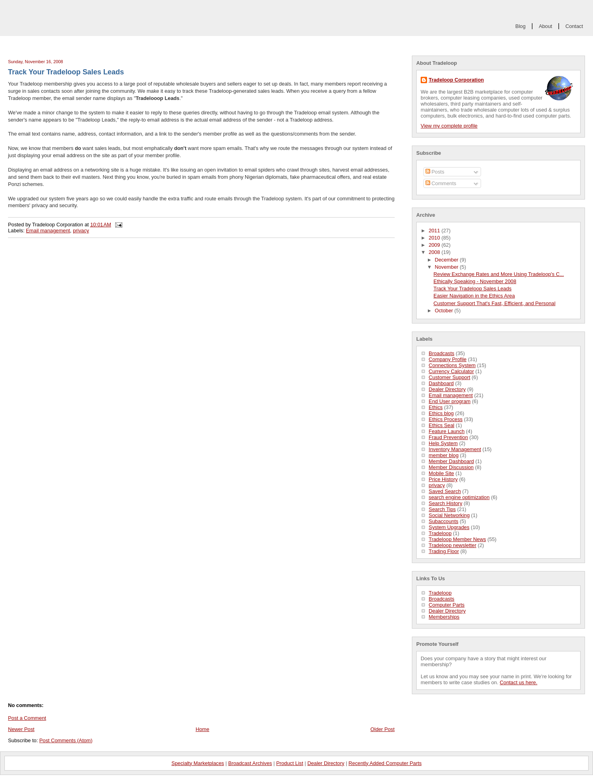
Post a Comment (27, 718)
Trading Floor (444, 551)
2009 (435, 245)
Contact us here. (518, 682)
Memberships (444, 617)
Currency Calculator (451, 371)
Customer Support (449, 377)
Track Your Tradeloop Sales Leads (472, 289)
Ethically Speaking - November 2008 (474, 281)
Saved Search (445, 491)
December (447, 260)
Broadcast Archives (250, 763)
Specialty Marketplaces (198, 763)
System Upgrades (449, 527)
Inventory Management (455, 449)
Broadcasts (441, 353)
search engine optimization (459, 497)
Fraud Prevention (448, 437)
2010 (435, 238)
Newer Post (21, 729)
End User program (450, 401)
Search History (445, 503)
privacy (437, 485)
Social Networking (449, 515)
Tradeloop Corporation (456, 80)
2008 (435, 252)
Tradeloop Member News (457, 539)
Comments (440, 183)
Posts (435, 172)
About (545, 26)
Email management (451, 395)
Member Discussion (451, 467)
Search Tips (442, 509)
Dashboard (441, 383)
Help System (443, 443)
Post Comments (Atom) (65, 740)
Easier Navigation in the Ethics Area (474, 296)
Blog (520, 26)
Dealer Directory (447, 389)
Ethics (436, 407)
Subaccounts (443, 521)
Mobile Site (441, 473)
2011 (435, 231)
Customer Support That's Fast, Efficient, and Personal (494, 303)
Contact (574, 26)
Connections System (452, 365)
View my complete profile (449, 126)
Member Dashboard (451, 461)
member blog (444, 455)
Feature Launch (447, 431)
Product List (289, 763)
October (444, 311)
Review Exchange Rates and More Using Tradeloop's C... (498, 274)
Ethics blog (441, 413)
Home (202, 729)
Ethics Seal (441, 425)
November (447, 267)
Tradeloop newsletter (452, 545)
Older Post (382, 729)
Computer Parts (447, 605)
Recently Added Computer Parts (385, 763)
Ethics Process (446, 419)
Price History (443, 479)
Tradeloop (440, 533)
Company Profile (448, 359)
